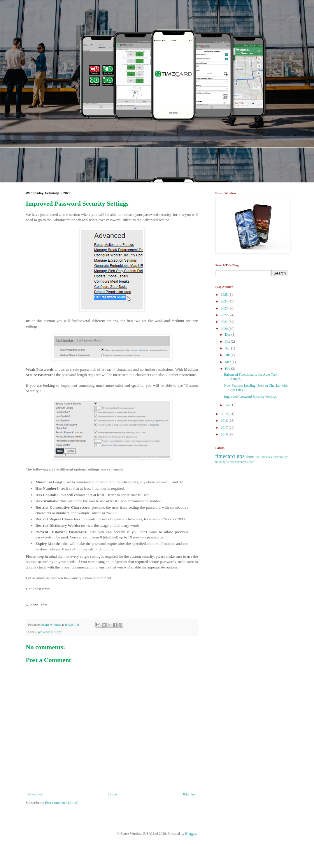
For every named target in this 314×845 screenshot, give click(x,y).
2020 (225, 329)
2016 (225, 434)
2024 (225, 301)
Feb (228, 369)
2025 (225, 295)
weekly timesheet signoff (241, 461)
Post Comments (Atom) (61, 803)
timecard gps (230, 456)
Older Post (189, 794)
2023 (225, 308)
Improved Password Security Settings (250, 397)
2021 (225, 322)
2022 (225, 315)
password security (49, 632)
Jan (227, 405)
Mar (228, 362)
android (278, 457)
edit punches (264, 457)
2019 (225, 414)
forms (250, 457)
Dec (228, 335)
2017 (225, 428)
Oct (228, 342)
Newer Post (35, 794)
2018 (225, 421)
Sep (228, 348)
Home (112, 794)
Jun (228, 355)
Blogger (190, 834)
